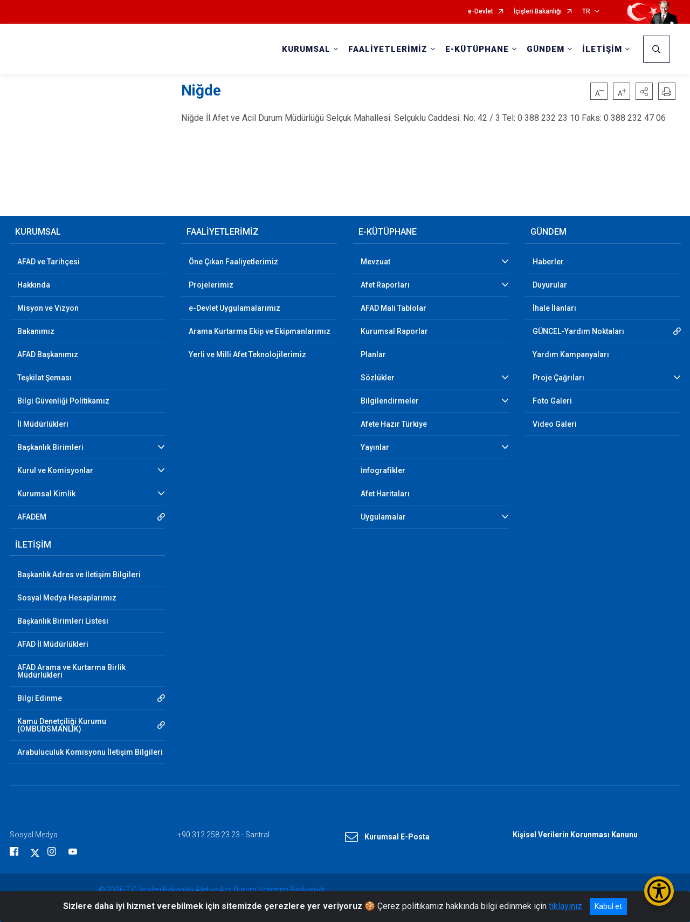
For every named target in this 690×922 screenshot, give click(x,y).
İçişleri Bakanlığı (538, 11)
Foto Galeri (552, 401)
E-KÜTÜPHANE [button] (477, 49)
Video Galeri (555, 424)
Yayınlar (375, 447)
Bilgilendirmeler (390, 401)
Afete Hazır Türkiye (394, 424)
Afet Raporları (385, 285)
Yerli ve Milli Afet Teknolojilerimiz (247, 354)
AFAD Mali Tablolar (393, 308)
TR (586, 11)
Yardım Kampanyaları (571, 354)
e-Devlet (480, 11)
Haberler (548, 261)
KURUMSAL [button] (306, 49)
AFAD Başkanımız (47, 354)
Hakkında (33, 285)
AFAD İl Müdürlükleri (52, 644)
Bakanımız (35, 331)
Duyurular (550, 285)
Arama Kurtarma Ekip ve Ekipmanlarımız (259, 331)
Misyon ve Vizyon (48, 308)
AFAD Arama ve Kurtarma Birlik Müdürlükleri (71, 671)
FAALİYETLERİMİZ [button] (387, 49)
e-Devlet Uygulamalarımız (234, 308)
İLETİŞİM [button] (602, 49)
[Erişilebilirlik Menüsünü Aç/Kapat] (659, 891)
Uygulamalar (383, 517)
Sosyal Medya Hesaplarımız (66, 597)
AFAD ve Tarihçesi (48, 261)
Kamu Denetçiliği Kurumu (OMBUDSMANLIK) (61, 725)
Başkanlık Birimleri (50, 447)
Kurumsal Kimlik (46, 493)
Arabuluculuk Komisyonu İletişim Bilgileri (90, 752)
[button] (644, 91)
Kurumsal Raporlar (394, 331)
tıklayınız (565, 906)
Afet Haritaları (385, 493)
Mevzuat (375, 261)
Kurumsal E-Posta (387, 837)
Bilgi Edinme (39, 698)
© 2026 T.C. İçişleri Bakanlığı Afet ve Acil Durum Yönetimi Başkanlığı (212, 889)
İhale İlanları (554, 308)
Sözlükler (378, 377)
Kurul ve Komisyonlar (55, 470)
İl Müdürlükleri (42, 424)
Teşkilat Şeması (44, 377)
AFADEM (31, 517)
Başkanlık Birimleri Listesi (62, 621)
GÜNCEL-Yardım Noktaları (578, 331)
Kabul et (608, 906)
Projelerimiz (211, 285)
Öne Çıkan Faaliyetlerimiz (233, 261)
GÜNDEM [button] (545, 49)
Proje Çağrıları (558, 377)
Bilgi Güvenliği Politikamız (63, 401)
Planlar (373, 354)
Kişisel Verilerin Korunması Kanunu (575, 834)
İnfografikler (383, 470)
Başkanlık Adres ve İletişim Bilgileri (79, 574)
